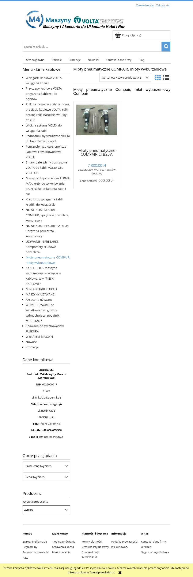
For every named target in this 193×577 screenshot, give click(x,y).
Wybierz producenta (35, 501)
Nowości (32, 342)
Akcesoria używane (39, 300)
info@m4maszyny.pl (51, 437)
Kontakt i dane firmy (154, 541)
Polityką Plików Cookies (101, 568)
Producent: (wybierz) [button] (39, 466)
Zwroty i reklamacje (35, 541)
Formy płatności (92, 541)
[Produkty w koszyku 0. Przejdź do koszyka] (128, 35)
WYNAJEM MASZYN (39, 337)
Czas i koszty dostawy (95, 547)
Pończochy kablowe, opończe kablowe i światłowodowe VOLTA (46, 151)
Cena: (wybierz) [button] (35, 477)
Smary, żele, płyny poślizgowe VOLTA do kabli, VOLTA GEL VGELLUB (46, 167)
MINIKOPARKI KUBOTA (41, 289)
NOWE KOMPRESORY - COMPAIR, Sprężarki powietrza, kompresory (47, 215)
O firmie (146, 547)
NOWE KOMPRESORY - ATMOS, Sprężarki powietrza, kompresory (47, 231)
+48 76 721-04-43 (49, 424)
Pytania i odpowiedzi (36, 552)
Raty (25, 557)
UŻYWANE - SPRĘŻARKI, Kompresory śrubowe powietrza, (42, 247)
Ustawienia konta (63, 547)
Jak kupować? (119, 547)
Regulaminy (30, 547)
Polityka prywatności (124, 541)
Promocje (32, 347)
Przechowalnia (61, 552)
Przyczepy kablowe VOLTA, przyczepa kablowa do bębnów (44, 93)
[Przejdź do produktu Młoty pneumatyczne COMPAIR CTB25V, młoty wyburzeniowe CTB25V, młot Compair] (96, 125)
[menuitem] (35, 60)
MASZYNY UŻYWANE (40, 294)
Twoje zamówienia (63, 541)
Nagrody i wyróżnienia (155, 552)
